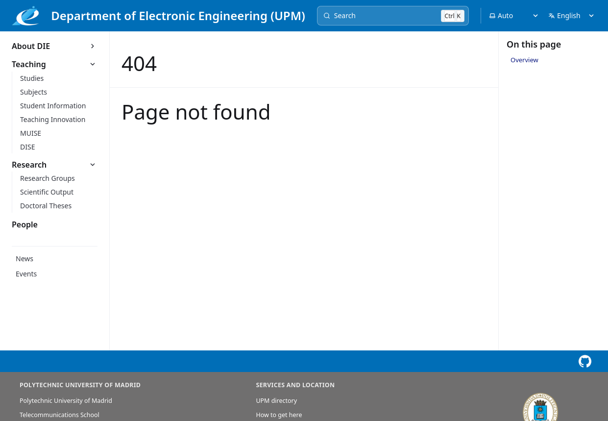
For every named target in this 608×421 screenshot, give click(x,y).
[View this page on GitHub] (584, 361)
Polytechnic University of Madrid (66, 400)
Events (26, 273)
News (24, 258)
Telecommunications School (59, 415)
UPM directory (276, 400)
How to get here (279, 415)
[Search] (393, 15)
